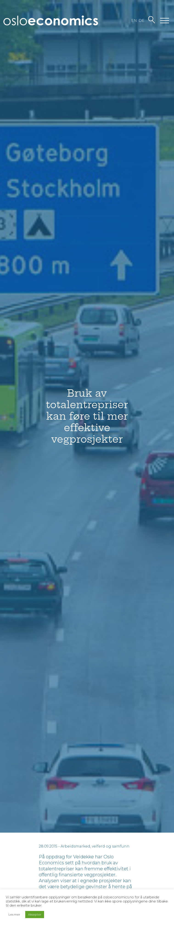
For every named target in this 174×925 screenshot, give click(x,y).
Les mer (14, 914)
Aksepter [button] (34, 914)
